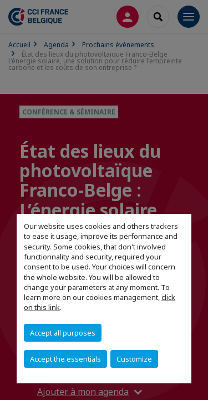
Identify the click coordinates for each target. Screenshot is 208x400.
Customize (134, 359)
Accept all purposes (62, 333)
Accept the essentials (65, 359)
